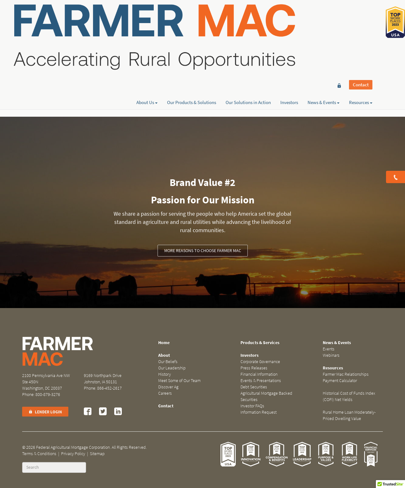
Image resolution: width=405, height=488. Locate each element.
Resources (360, 27)
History (164, 374)
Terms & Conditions (39, 454)
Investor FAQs (252, 406)
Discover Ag (168, 387)
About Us (147, 27)
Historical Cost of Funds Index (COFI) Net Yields (349, 396)
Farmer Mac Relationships (346, 374)
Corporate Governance (260, 362)
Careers (165, 393)
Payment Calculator (340, 381)
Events (328, 349)
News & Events (324, 27)
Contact (361, 16)
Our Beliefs (168, 362)
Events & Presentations (260, 381)
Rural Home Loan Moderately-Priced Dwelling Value (349, 415)
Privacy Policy (73, 454)
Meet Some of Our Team (179, 381)
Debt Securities (253, 387)
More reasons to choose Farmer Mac (202, 251)
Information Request (258, 412)
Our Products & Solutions (191, 27)
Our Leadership (172, 368)
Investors (289, 27)
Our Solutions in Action (248, 27)
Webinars (331, 355)
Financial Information (258, 374)
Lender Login (45, 412)
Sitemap (97, 454)
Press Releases (253, 368)
